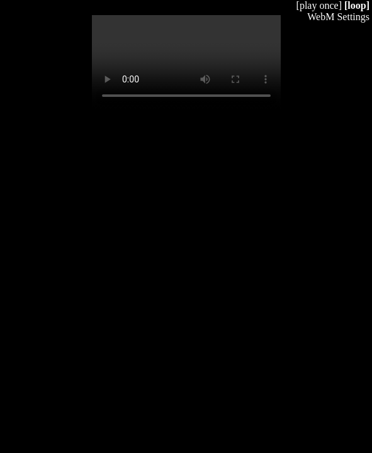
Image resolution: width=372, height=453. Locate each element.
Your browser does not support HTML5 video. (186, 62)
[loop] (356, 5)
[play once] (319, 5)
